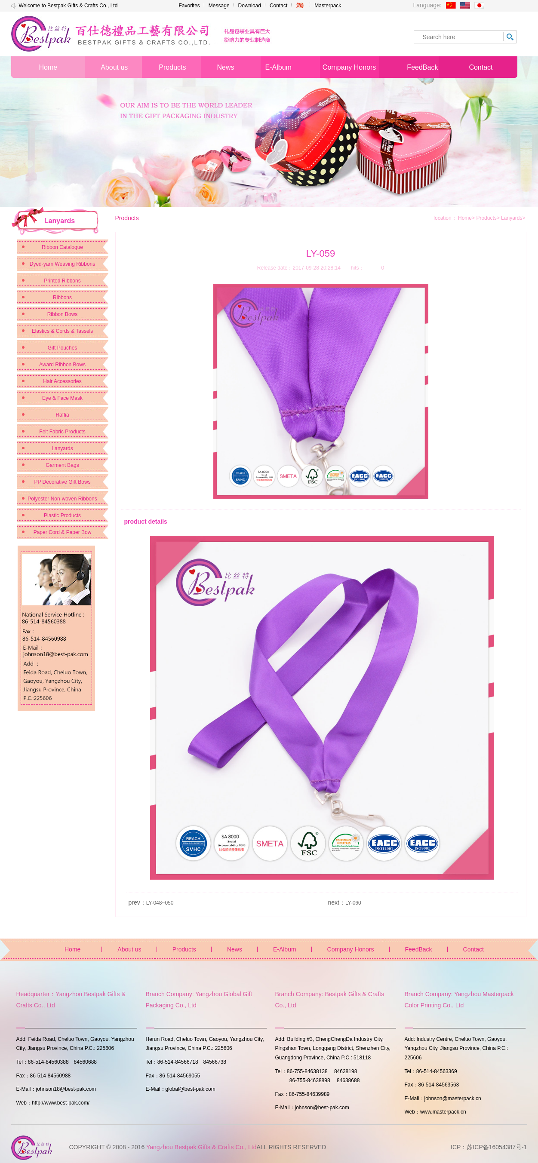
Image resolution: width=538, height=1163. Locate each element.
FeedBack (418, 949)
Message (219, 6)
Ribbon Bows (62, 314)
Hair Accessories (62, 381)
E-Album (284, 949)
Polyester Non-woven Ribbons (62, 499)
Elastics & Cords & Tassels (62, 331)
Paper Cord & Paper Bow (63, 532)
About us (129, 949)
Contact (278, 6)
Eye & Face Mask (62, 398)
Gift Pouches (62, 348)
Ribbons (62, 298)
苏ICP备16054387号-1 (497, 1147)
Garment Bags (62, 465)
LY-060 (353, 903)
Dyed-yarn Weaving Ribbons (62, 264)
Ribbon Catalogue (62, 247)
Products (487, 218)
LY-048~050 (160, 903)
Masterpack (327, 6)
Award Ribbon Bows (62, 365)
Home (465, 218)
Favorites (189, 6)
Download (249, 6)
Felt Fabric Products (62, 432)
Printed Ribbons (62, 281)
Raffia (62, 415)
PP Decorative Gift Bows (62, 482)
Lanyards (62, 448)
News (234, 949)
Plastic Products (62, 515)
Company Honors (350, 949)
